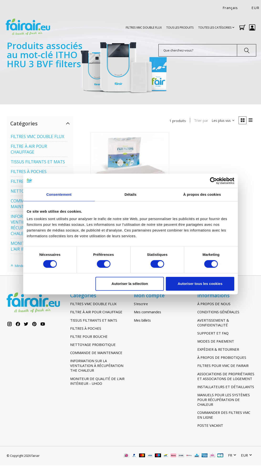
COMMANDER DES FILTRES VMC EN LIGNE (223, 415)
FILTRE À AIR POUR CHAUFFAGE (29, 149)
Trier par (200, 120)
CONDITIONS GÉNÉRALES (218, 311)
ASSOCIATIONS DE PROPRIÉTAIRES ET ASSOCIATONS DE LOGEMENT (225, 376)
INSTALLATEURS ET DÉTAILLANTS (225, 386)
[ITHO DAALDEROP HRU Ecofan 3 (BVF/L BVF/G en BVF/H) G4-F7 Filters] (130, 172)
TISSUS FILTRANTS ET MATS (38, 162)
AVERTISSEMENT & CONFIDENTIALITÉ (213, 322)
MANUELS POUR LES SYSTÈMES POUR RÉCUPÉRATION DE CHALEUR (223, 399)
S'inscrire (141, 303)
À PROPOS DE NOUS (213, 303)
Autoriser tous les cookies (200, 284)
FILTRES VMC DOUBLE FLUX (144, 28)
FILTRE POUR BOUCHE (89, 336)
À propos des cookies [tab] (202, 194)
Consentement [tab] (58, 194)
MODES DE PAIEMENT (215, 341)
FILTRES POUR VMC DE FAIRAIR (223, 365)
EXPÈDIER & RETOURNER (218, 349)
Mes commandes (147, 311)
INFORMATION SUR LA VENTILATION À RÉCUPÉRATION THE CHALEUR (96, 365)
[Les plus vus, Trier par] (222, 120)
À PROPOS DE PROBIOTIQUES (221, 357)
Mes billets (142, 320)
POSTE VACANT (210, 425)
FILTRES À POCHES (29, 171)
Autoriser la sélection (130, 284)
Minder (17, 265)
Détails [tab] (130, 194)
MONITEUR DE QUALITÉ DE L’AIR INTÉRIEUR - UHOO (97, 381)
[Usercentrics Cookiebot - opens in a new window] (213, 180)
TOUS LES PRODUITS (179, 28)
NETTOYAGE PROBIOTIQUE (93, 344)
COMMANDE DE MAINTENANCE (96, 352)
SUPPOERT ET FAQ (213, 333)
